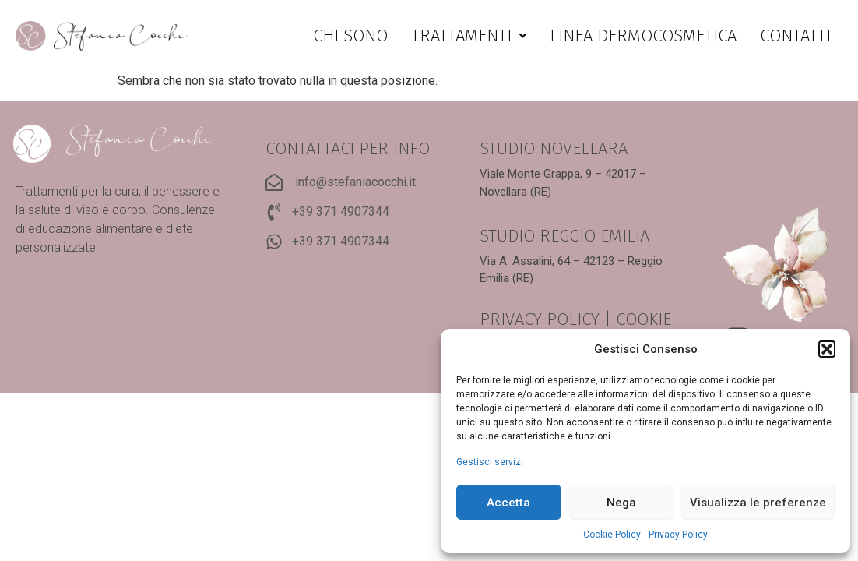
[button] (827, 349)
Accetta (508, 503)
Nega (621, 503)
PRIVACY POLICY (540, 319)
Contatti (795, 35)
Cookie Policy (612, 534)
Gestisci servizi (489, 462)
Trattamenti (468, 35)
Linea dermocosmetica (643, 35)
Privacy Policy (678, 534)
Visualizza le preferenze (758, 503)
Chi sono (350, 35)
